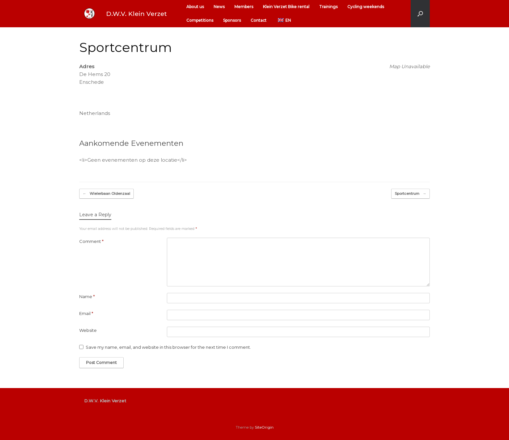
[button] (420, 13)
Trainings (328, 6)
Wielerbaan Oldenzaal (106, 193)
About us (195, 6)
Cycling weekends (365, 6)
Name (87, 296)
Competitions (199, 20)
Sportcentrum (410, 193)
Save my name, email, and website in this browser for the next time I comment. (168, 347)
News (219, 6)
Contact (259, 20)
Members (243, 6)
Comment (91, 241)
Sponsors (232, 20)
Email (86, 313)
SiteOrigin (264, 427)
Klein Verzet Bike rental (286, 6)
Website (88, 330)
